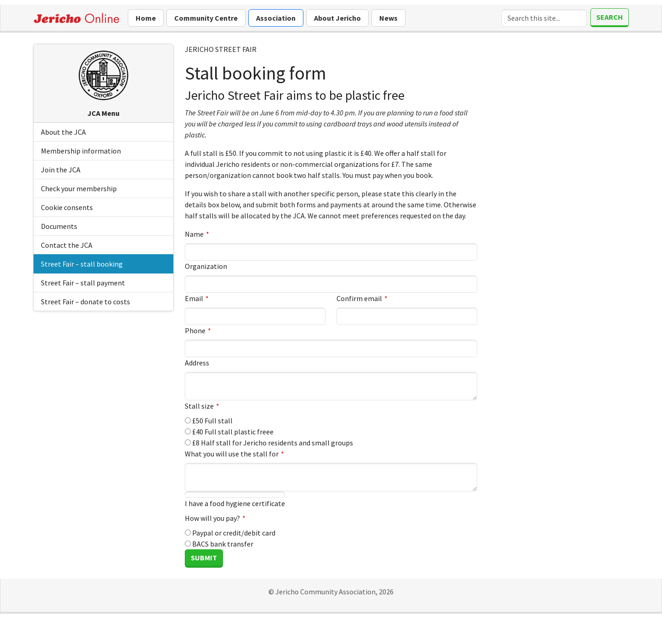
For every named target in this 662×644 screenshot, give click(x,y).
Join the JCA (60, 169)
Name (194, 234)
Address (197, 362)
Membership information (81, 150)
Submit (204, 557)
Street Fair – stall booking (82, 263)
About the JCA (63, 132)
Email (194, 298)
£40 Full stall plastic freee (229, 431)
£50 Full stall (209, 420)
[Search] (544, 18)
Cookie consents (67, 207)
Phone (195, 330)
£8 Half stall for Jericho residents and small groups (269, 442)
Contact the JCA (66, 245)
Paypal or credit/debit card (230, 532)
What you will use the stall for (232, 453)
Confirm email (359, 298)
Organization (206, 266)
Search (609, 17)
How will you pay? (212, 518)
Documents (59, 226)
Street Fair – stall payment (83, 282)
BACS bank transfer (219, 543)
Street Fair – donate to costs (85, 301)
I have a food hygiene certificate (235, 499)
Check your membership (79, 188)
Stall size (199, 405)
